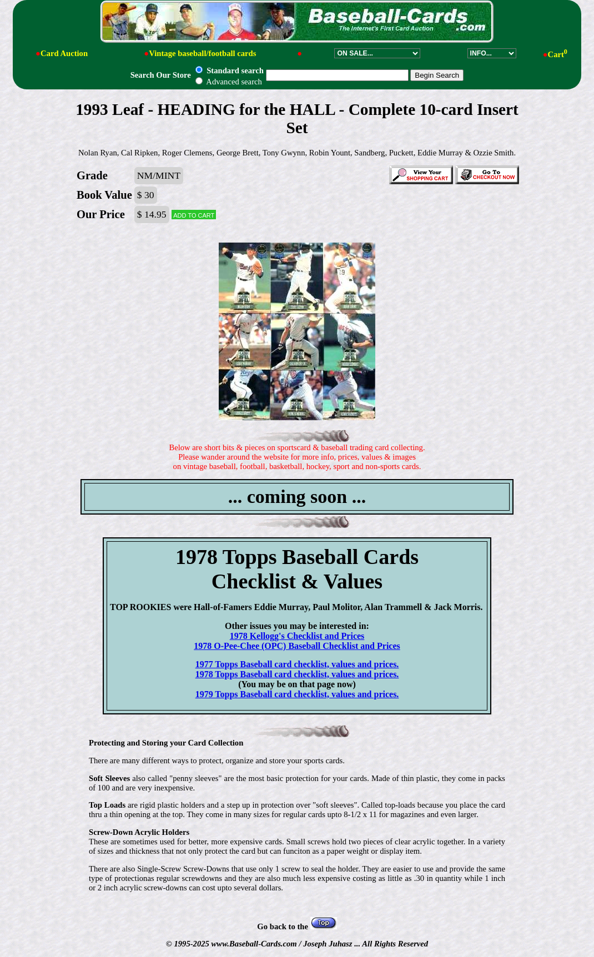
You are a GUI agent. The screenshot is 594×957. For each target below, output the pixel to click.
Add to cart (193, 214)
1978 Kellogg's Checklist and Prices (297, 636)
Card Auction (64, 53)
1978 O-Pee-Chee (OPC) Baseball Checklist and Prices (297, 646)
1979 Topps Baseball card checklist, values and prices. (297, 694)
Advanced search (228, 81)
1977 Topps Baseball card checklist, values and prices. (297, 664)
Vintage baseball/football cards (202, 53)
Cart (557, 54)
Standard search (229, 70)
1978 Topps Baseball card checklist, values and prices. (297, 674)
